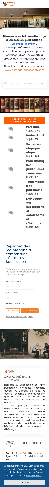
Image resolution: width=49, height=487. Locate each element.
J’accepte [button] (24, 482)
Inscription (13, 310)
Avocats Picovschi (24, 44)
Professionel (35, 135)
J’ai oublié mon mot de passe (19, 317)
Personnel (33, 127)
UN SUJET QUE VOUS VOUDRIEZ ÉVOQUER (23, 120)
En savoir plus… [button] (34, 476)
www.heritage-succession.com (24, 70)
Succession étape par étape (34, 148)
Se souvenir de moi (17, 303)
